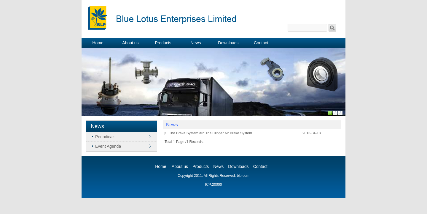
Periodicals (105, 136)
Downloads (238, 166)
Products (200, 166)
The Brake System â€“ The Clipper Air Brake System (210, 133)
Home (160, 166)
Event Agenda (108, 146)
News (218, 166)
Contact (260, 166)
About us (180, 166)
